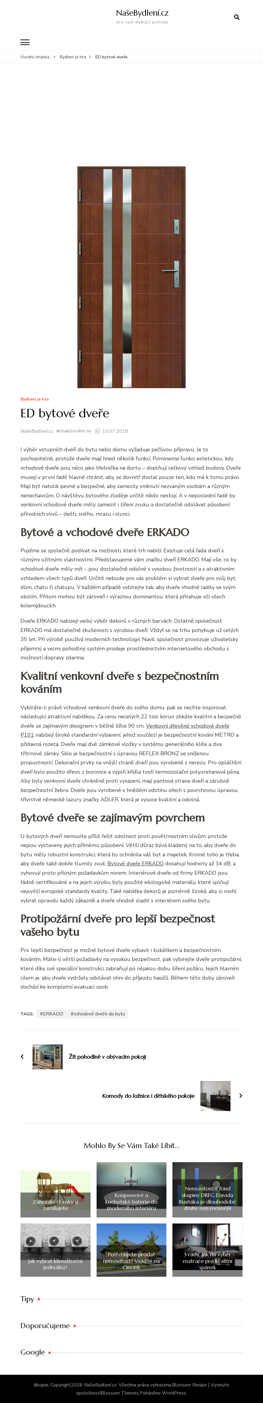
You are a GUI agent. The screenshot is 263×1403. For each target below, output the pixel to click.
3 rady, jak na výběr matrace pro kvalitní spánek (207, 1260)
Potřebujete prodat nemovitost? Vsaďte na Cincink (131, 1260)
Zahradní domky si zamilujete (55, 1204)
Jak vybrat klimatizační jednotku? (55, 1263)
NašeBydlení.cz (142, 12)
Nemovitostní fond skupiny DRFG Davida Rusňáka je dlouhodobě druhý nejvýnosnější (207, 1198)
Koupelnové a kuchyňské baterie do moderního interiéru (131, 1201)
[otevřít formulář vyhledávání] (237, 17)
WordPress (174, 1392)
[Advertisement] (131, 120)
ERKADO (53, 1013)
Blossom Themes (120, 1392)
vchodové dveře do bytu (99, 1013)
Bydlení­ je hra (34, 399)
